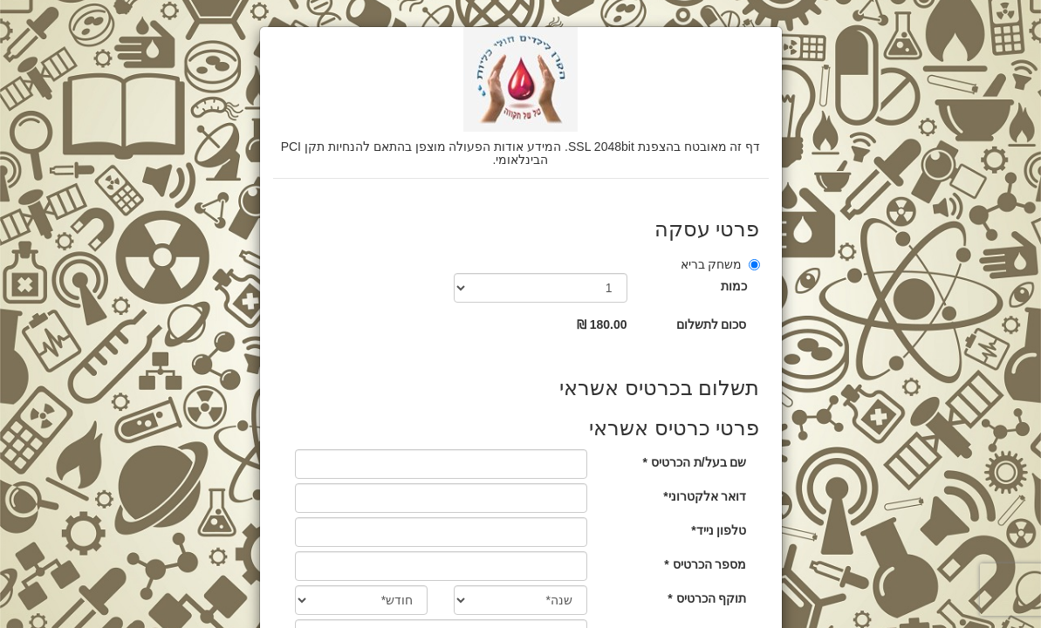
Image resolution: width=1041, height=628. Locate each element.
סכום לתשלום (711, 324)
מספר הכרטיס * (705, 564)
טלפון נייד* (718, 530)
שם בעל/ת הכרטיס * (694, 462)
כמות (734, 286)
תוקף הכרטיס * (707, 598)
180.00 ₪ (602, 324)
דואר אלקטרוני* (704, 496)
